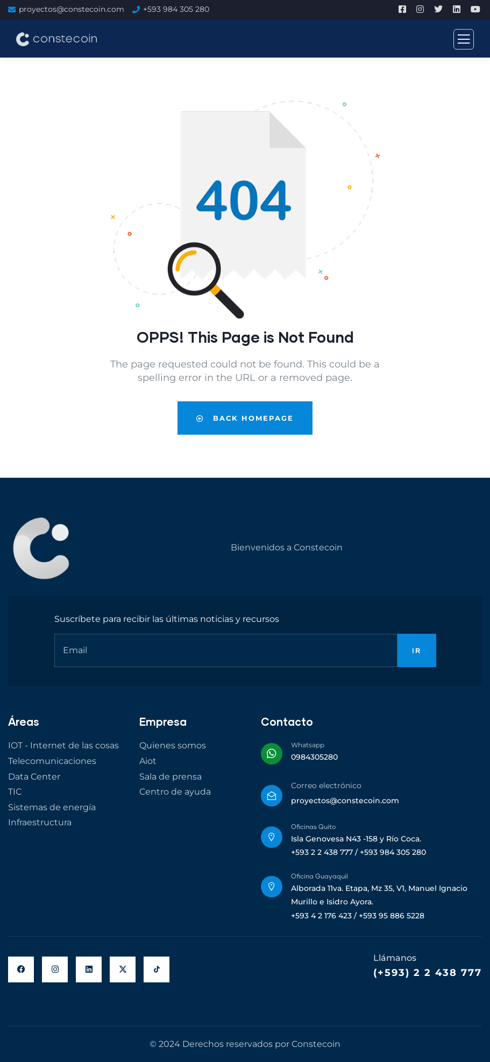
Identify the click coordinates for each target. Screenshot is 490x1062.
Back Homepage (245, 418)
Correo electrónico (326, 785)
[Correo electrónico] (271, 795)
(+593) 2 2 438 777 (427, 973)
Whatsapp (307, 745)
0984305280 (314, 757)
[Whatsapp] (271, 753)
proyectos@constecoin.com (71, 9)
